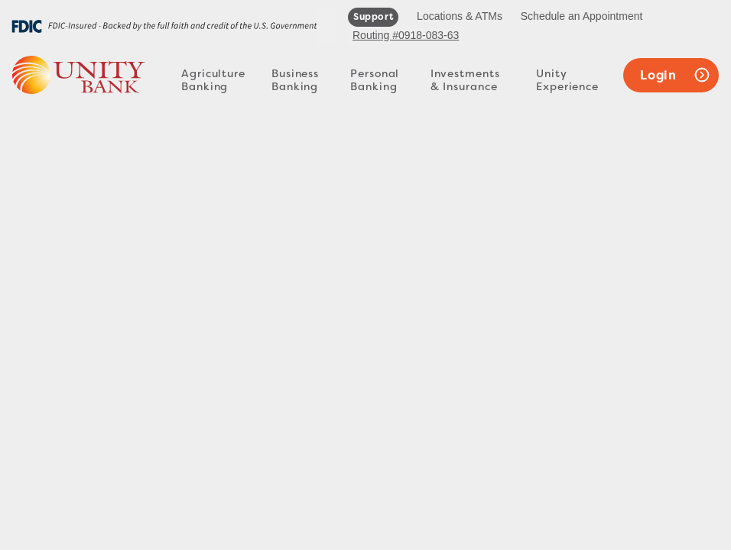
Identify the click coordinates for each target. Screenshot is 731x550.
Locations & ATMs (459, 16)
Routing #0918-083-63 (406, 35)
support (373, 17)
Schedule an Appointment (582, 16)
